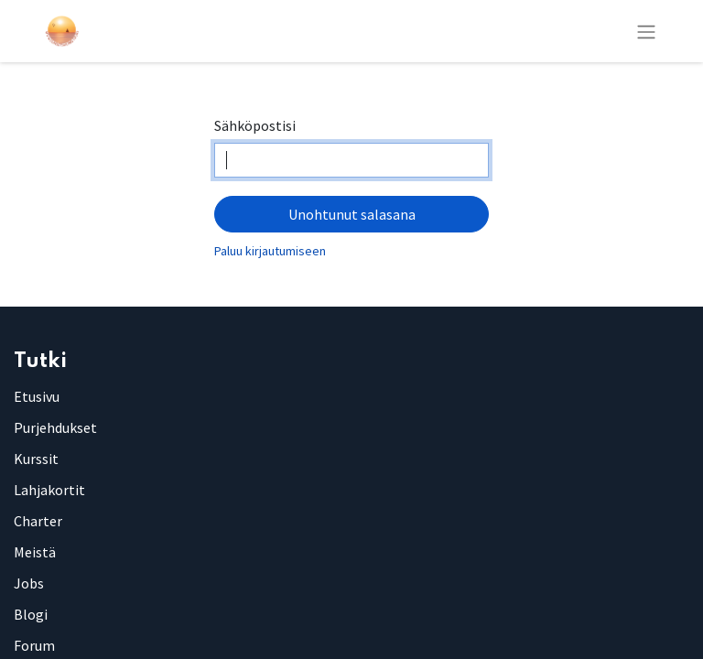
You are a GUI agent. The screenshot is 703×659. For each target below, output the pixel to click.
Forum (34, 645)
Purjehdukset (55, 427)
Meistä (35, 552)
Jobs (29, 583)
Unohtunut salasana (352, 214)
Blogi (31, 614)
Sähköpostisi (255, 125)
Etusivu (36, 396)
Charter (38, 521)
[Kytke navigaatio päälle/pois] (646, 31)
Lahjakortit (49, 490)
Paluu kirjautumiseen (270, 251)
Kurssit (36, 458)
